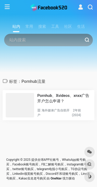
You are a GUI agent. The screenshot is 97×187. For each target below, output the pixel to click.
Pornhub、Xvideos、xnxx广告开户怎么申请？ (63, 98)
